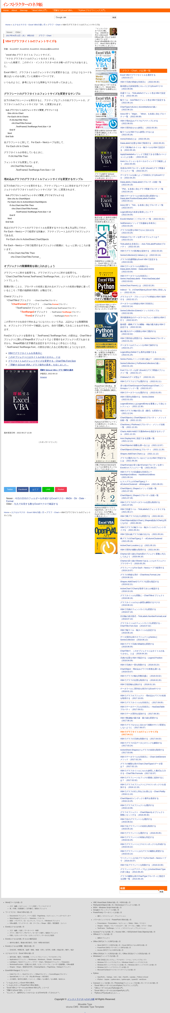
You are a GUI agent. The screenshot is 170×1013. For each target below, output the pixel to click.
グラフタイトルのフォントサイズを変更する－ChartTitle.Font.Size (42, 361)
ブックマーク (23, 923)
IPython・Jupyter (103, 979)
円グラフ (28, 933)
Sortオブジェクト (25, 962)
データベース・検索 (32, 930)
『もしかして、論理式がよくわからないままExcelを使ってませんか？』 (33, 993)
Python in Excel (142, 977)
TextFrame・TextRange (105, 928)
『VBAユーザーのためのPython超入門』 (108, 988)
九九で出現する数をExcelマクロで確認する (36, 504)
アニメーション (140, 928)
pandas (132, 977)
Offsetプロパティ (41, 974)
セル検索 (54, 979)
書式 (99, 916)
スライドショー (128, 928)
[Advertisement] (48, 463)
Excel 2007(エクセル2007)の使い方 (134, 945)
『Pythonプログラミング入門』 (92, 10)
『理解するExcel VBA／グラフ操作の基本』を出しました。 (38, 365)
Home (6, 10)
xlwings (109, 977)
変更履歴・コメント (60, 923)
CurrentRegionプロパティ (58, 974)
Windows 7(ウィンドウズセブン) (108, 962)
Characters (65, 962)
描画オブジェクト (41, 908)
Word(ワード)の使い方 (14, 902)
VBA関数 (26, 957)
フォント (40, 921)
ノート (118, 928)
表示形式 (45, 976)
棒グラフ (19, 933)
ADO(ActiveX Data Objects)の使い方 (141, 932)
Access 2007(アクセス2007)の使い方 (110, 950)
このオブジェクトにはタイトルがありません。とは (34, 357)
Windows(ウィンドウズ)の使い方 (105, 956)
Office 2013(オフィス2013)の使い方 (136, 954)
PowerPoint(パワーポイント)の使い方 (107, 912)
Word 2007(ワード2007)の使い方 (108, 945)
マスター (143, 923)
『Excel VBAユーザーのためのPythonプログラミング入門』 (116, 985)
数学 (67, 950)
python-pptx (126, 979)
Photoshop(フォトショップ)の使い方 (129, 983)
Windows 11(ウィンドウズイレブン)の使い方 (113, 967)
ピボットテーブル (44, 964)
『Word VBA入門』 (39, 10)
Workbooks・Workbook (37, 959)
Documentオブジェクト (18, 916)
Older (18, 32)
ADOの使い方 (125, 902)
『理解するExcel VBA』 (62, 10)
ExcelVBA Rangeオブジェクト (17, 970)
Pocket (61, 489)
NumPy (125, 977)
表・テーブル (35, 923)
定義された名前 (30, 964)
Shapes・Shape (15, 967)
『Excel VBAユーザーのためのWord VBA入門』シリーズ (27, 988)
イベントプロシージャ (39, 957)
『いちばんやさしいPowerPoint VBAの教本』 (22, 985)
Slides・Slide (133, 923)
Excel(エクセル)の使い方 (14, 927)
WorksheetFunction (16, 964)
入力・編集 (13, 906)
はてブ (35, 489)
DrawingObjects (39, 967)
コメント (32, 979)
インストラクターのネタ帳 (22, 4)
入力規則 (13, 979)
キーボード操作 (38, 933)
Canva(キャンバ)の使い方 (103, 983)
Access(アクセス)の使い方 (103, 932)
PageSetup (51, 967)
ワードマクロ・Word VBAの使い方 (18, 912)
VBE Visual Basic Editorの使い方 (105, 902)
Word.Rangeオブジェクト (19, 918)
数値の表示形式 (26, 942)
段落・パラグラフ (16, 921)
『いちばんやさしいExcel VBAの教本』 (20, 983)
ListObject (13, 962)
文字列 (48, 950)
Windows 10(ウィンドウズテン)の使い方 (142, 965)
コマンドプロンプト (140, 960)
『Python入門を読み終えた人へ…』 (107, 993)
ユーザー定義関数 (58, 964)
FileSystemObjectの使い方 (103, 905)
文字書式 (29, 908)
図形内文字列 (27, 967)
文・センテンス (29, 921)
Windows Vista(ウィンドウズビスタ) (134, 962)
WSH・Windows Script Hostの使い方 (107, 908)
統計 (72, 950)
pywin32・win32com (139, 979)
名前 (21, 930)
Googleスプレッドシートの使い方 (106, 910)
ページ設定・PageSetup (36, 916)
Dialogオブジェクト (64, 967)
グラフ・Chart (54, 25)
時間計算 (21, 950)
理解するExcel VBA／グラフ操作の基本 (56, 370)
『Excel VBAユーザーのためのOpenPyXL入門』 (111, 991)
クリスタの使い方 (151, 983)
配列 (19, 957)
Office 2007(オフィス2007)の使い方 (107, 941)
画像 (138, 926)
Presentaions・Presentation (107, 923)
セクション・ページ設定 (28, 906)
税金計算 (60, 950)
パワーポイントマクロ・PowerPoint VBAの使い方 (112, 920)
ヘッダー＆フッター (64, 916)
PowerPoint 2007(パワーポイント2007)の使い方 (114, 947)
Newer (10, 32)
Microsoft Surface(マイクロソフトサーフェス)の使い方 (116, 970)
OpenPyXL (101, 977)
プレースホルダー (117, 926)
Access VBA (120, 932)
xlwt (120, 977)
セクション (51, 916)
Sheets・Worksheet (54, 959)
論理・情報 (30, 950)
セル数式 (45, 979)
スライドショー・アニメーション (114, 916)
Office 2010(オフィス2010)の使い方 (107, 954)
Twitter (10, 489)
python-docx (115, 979)
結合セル (62, 979)
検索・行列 (40, 950)
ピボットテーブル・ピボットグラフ (27, 935)
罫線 (39, 979)
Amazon (43, 377)
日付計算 (13, 950)
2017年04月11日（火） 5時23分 (20, 36)
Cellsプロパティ (15, 974)
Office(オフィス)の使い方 (102, 934)
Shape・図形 (46, 923)
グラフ (12, 933)
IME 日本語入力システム (106, 960)
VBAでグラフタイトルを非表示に (25, 353)
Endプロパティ (28, 974)
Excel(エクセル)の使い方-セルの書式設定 (21, 939)
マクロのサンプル (55, 957)
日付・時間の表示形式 (41, 942)
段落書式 (21, 908)
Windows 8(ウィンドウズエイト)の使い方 (111, 965)
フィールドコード (45, 906)
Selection (33, 918)
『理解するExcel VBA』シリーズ (18, 990)
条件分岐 (13, 957)
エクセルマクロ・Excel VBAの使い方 (29, 25)
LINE (48, 489)
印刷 (14, 908)
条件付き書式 (14, 942)
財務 (53, 950)
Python (96, 973)
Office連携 (13, 923)
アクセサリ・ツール (124, 960)
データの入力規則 (48, 935)
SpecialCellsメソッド (17, 976)
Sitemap (23, 10)
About (14, 10)
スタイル (41, 918)
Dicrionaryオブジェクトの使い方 (127, 905)
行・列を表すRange (33, 976)
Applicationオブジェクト (18, 959)
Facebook (22, 489)
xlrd (115, 977)
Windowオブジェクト (52, 921)
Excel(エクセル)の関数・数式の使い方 (20, 946)
